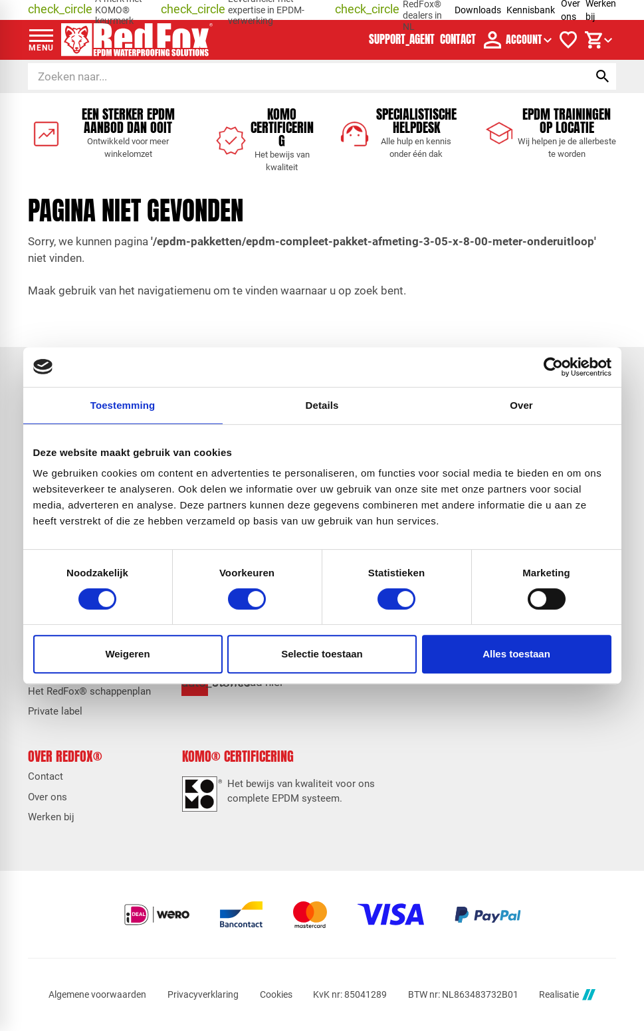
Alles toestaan (516, 653)
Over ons (47, 797)
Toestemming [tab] (123, 405)
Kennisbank (530, 10)
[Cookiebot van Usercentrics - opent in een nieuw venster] (553, 367)
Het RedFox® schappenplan (89, 691)
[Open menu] (41, 40)
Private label (55, 711)
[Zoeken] (296, 76)
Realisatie (567, 994)
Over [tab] (521, 405)
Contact (45, 776)
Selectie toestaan (322, 653)
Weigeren (127, 653)
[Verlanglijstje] (568, 40)
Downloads (478, 10)
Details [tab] (322, 405)
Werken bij (51, 817)
